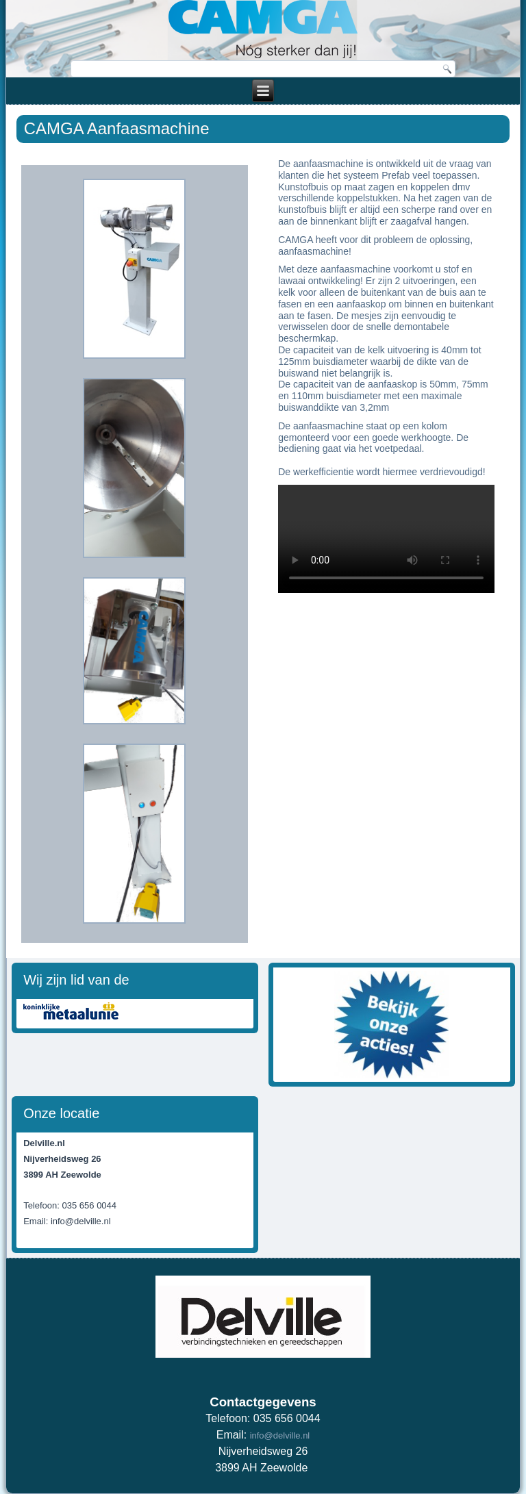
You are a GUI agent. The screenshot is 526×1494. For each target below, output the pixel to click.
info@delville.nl (280, 1435)
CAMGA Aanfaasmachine (117, 128)
